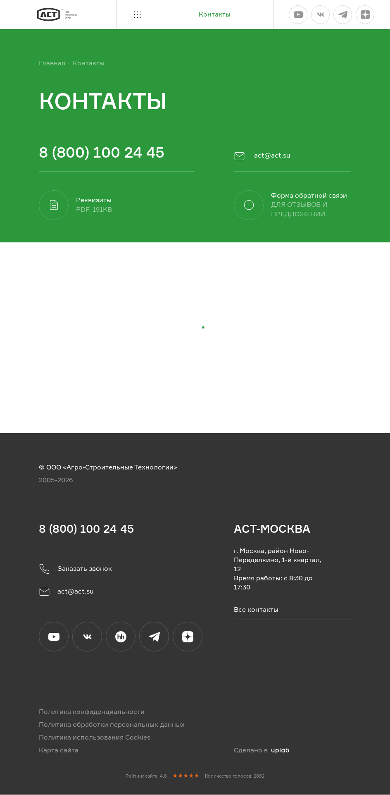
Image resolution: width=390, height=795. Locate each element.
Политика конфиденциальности (92, 712)
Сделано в (261, 750)
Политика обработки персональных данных (112, 725)
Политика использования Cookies (94, 738)
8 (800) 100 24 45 (101, 152)
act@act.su (262, 156)
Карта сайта (58, 750)
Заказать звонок (75, 569)
